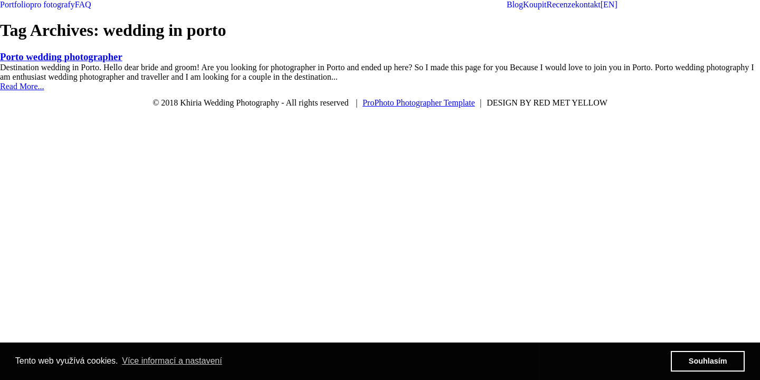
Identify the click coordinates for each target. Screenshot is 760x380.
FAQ (83, 4)
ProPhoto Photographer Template (419, 102)
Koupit (534, 4)
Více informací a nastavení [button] (172, 360)
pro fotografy (52, 4)
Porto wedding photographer (61, 56)
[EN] (609, 4)
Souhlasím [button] (708, 361)
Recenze (561, 4)
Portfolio (15, 4)
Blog (515, 4)
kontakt (588, 4)
